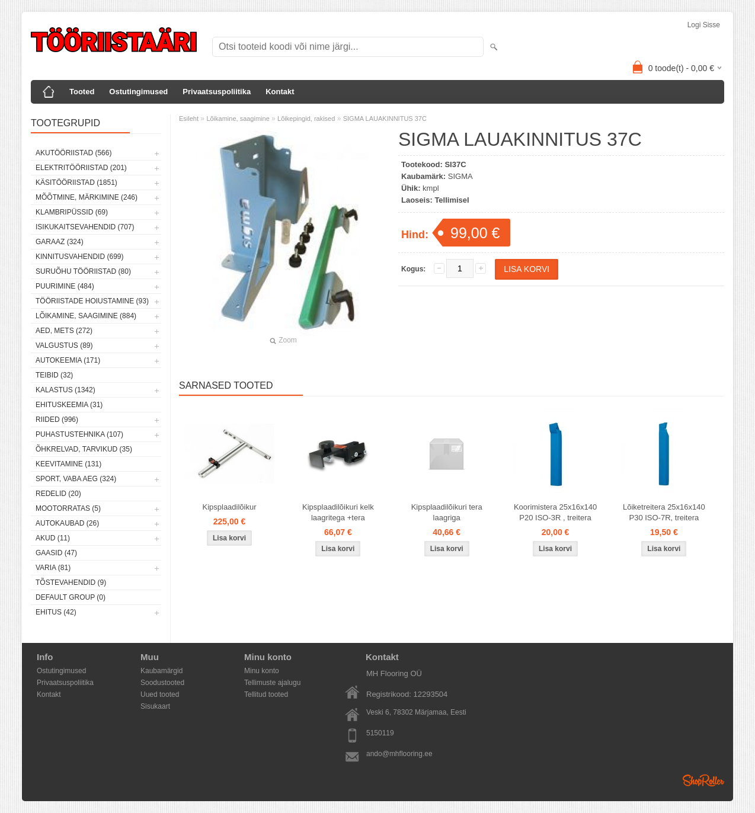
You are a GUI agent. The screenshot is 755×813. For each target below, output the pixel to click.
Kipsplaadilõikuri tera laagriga (446, 512)
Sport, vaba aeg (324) (76, 479)
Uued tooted (159, 694)
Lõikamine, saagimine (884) (86, 316)
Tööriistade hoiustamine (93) (92, 301)
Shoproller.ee (703, 780)
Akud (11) (53, 538)
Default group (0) (70, 597)
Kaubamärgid (161, 671)
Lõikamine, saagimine (237, 118)
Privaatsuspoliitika (217, 91)
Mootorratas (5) (68, 508)
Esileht (189, 118)
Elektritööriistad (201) (81, 168)
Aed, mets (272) (64, 331)
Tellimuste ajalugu (272, 682)
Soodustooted (162, 682)
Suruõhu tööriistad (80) (83, 271)
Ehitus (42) (56, 612)
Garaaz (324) (60, 242)
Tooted (81, 91)
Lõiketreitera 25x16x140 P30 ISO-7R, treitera (664, 512)
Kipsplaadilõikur (229, 506)
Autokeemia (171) (68, 360)
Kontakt (279, 91)
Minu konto (261, 671)
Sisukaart (155, 706)
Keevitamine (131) (68, 464)
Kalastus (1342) (65, 390)
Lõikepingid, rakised (306, 118)
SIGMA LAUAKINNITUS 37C (385, 118)
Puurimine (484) (65, 286)
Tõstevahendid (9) (71, 582)
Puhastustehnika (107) (79, 434)
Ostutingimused (138, 91)
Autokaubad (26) (67, 523)
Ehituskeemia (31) (69, 405)
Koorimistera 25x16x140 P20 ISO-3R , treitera (555, 512)
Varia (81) (53, 568)
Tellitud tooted (266, 694)
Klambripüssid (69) (72, 212)
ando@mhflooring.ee (399, 754)
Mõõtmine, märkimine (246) (86, 197)
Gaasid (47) (56, 553)
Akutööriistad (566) (73, 153)
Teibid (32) (54, 375)
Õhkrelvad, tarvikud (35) (84, 449)
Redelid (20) (58, 493)
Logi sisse (703, 25)
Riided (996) (57, 419)
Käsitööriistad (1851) (76, 182)
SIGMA (460, 176)
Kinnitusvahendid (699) (79, 256)
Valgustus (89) (64, 345)
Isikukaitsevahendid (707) (85, 227)
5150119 (380, 733)
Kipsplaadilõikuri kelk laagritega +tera (338, 512)
